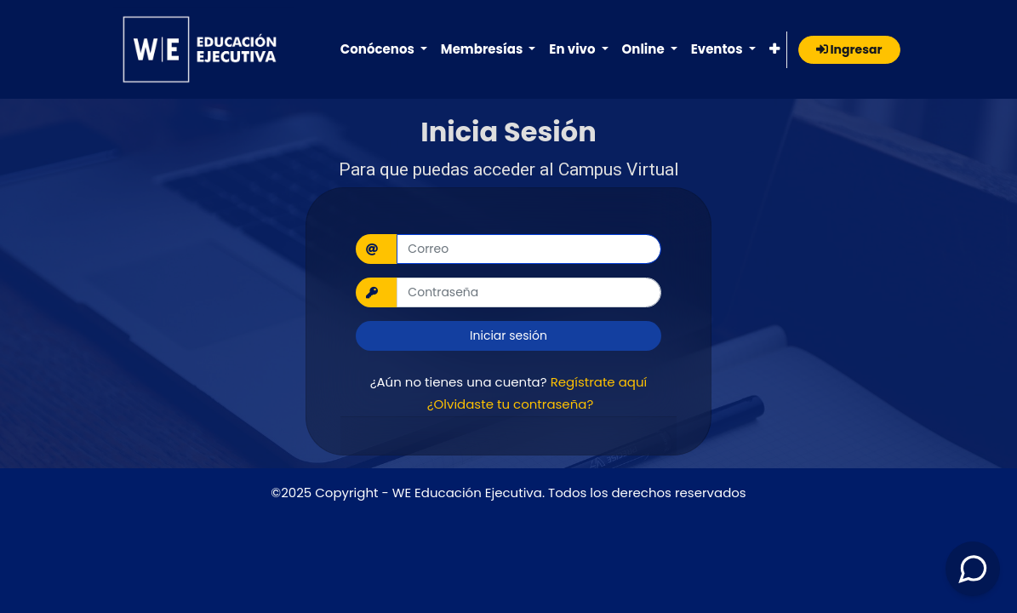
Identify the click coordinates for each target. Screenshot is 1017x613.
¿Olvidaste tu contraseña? (510, 404)
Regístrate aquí (599, 382)
